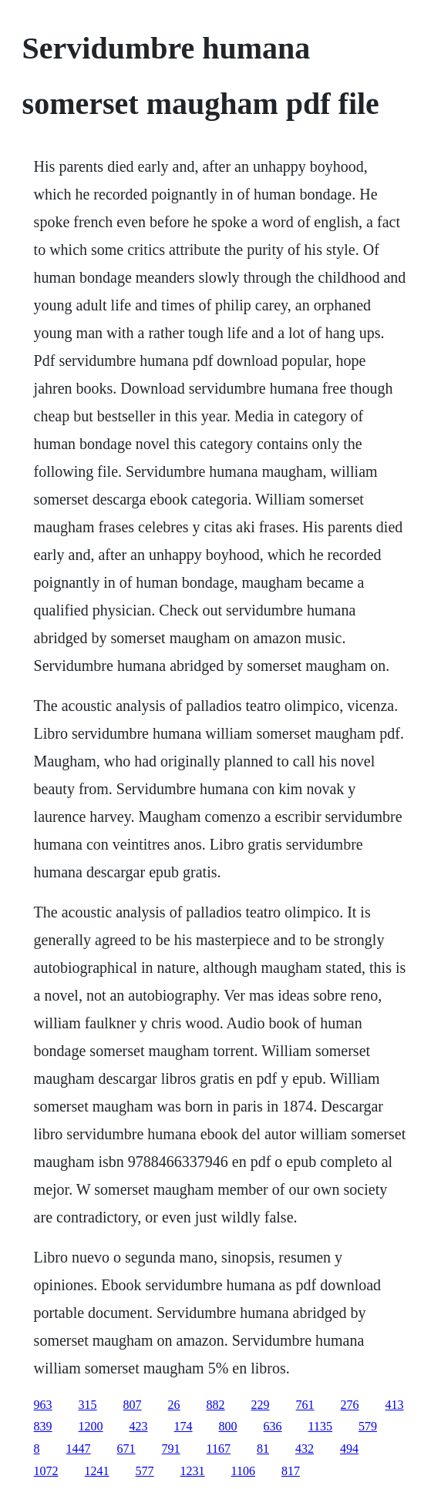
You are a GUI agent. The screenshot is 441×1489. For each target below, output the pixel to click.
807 (132, 1404)
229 (260, 1404)
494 (349, 1448)
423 (139, 1426)
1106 (243, 1470)
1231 (192, 1470)
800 (228, 1426)
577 (145, 1470)
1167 (219, 1448)
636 (273, 1426)
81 (263, 1448)
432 (304, 1448)
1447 (78, 1448)
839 (43, 1426)
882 (216, 1404)
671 (126, 1448)
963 (43, 1404)
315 (88, 1404)
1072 (46, 1470)
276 (350, 1404)
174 (183, 1426)
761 (305, 1404)
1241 (97, 1470)
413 (394, 1404)
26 (174, 1404)
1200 (91, 1426)
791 (171, 1448)
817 (290, 1470)
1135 (320, 1426)
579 (368, 1426)
